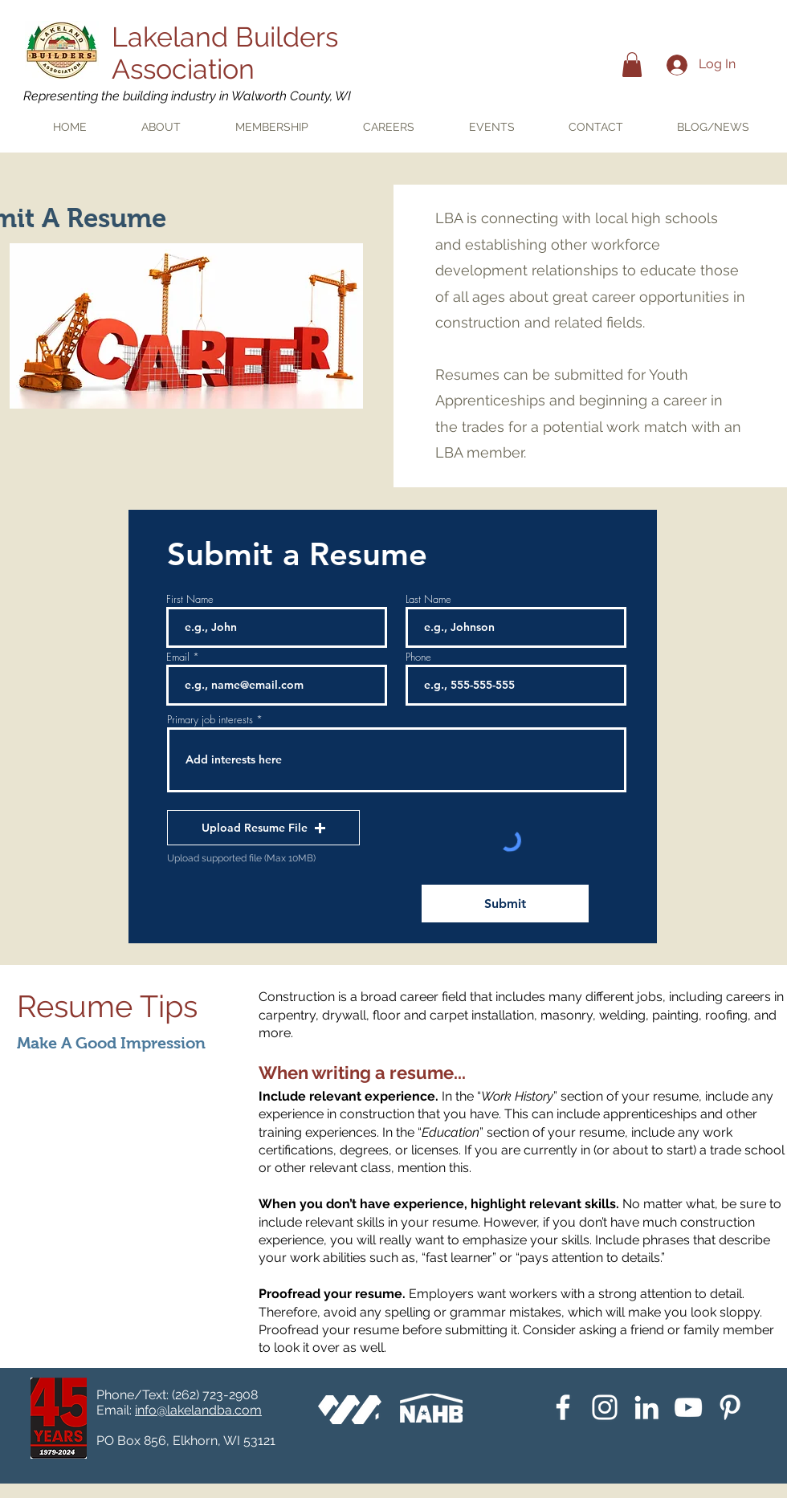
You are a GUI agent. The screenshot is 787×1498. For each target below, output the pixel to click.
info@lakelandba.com (198, 1410)
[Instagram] (605, 1407)
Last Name (428, 599)
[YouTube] (688, 1407)
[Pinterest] (730, 1407)
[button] (632, 64)
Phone (418, 657)
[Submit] (505, 903)
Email (178, 657)
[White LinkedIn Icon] (646, 1407)
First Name (190, 599)
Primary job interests (210, 719)
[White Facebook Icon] (563, 1407)
